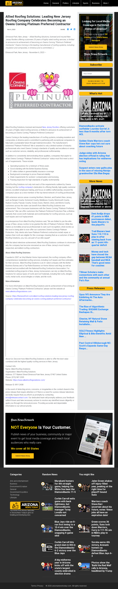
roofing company (25, 187)
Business (96, 3)
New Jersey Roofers (50, 127)
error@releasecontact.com (17, 397)
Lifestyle (75, 3)
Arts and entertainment (19, 481)
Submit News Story (96, 47)
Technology (14, 495)
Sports (85, 3)
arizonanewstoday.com (61, 586)
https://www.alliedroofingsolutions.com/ (29, 380)
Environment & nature (18, 486)
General (55, 3)
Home (47, 3)
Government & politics (19, 492)
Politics (66, 3)
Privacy (40, 586)
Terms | (34, 586)
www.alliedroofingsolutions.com (18, 291)
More (105, 3)
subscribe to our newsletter (96, 82)
